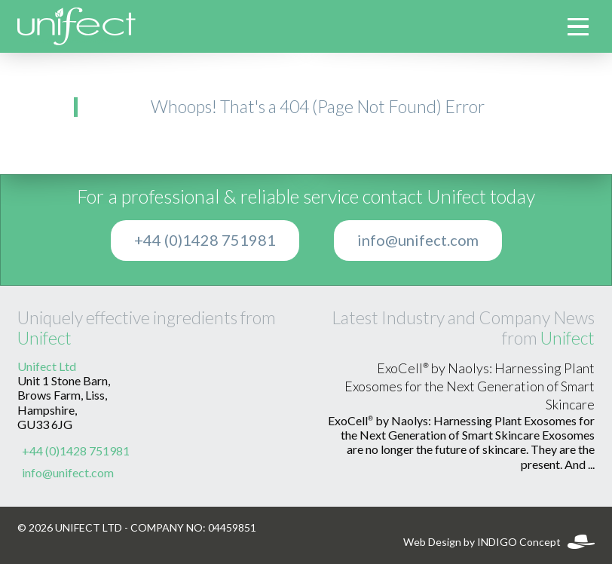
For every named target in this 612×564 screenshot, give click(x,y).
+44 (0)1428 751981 (205, 240)
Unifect (44, 338)
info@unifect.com (418, 240)
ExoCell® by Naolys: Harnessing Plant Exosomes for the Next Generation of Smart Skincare (469, 387)
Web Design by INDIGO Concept (499, 542)
